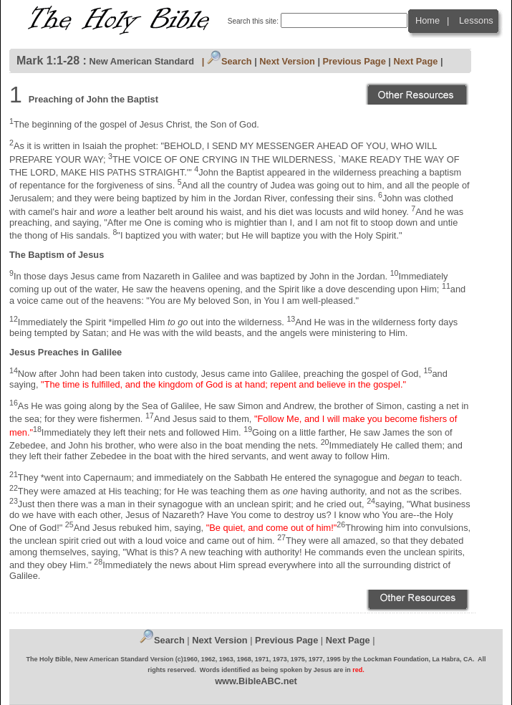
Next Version (287, 61)
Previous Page (354, 61)
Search (229, 61)
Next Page (415, 61)
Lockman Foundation (395, 659)
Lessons (476, 20)
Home (427, 20)
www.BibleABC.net (256, 681)
